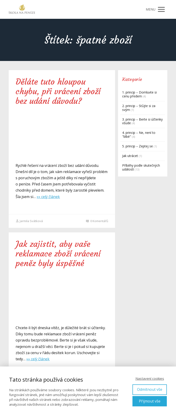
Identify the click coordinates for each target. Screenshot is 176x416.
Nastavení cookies (149, 378)
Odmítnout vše (149, 389)
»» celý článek (48, 196)
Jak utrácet (130, 156)
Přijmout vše (149, 401)
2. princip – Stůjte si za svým (138, 108)
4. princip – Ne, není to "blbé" (138, 134)
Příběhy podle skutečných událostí (141, 167)
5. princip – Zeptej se (137, 146)
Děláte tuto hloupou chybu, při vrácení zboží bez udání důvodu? (58, 91)
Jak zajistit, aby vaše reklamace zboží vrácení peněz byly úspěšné (58, 253)
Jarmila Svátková (29, 221)
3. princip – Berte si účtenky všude (142, 121)
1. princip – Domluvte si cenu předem (139, 94)
